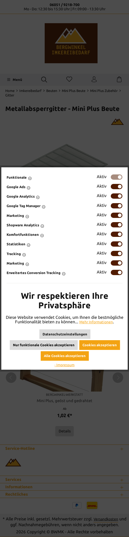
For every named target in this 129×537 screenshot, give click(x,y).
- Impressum (64, 365)
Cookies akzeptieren (99, 345)
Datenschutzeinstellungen (65, 334)
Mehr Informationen (96, 322)
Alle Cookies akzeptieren (65, 356)
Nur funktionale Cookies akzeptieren (44, 345)
